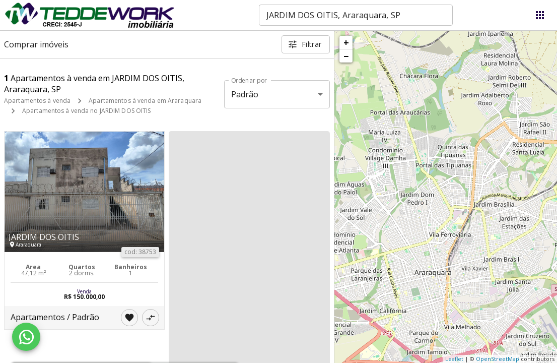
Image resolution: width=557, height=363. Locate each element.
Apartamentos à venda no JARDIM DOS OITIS (86, 110)
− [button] (346, 56)
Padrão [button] (245, 94)
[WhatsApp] (26, 337)
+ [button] (346, 42)
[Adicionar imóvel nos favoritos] (129, 317)
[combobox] (356, 15)
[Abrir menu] (540, 15)
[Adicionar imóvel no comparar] (150, 317)
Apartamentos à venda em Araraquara (145, 100)
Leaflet (454, 358)
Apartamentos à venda (37, 100)
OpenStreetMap (497, 358)
